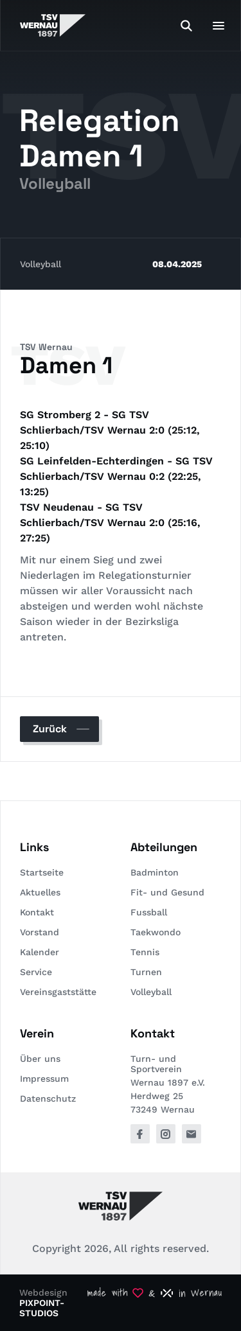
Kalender (39, 952)
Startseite (42, 872)
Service (36, 972)
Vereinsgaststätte (58, 992)
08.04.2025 (177, 264)
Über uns (40, 1058)
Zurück (50, 729)
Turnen (146, 972)
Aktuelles (40, 892)
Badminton (154, 872)
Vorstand (39, 932)
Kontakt (37, 912)
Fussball (148, 912)
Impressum (44, 1078)
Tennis (144, 952)
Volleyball (40, 264)
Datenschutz (48, 1098)
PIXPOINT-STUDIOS (41, 1308)
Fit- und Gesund (167, 892)
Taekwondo (155, 932)
